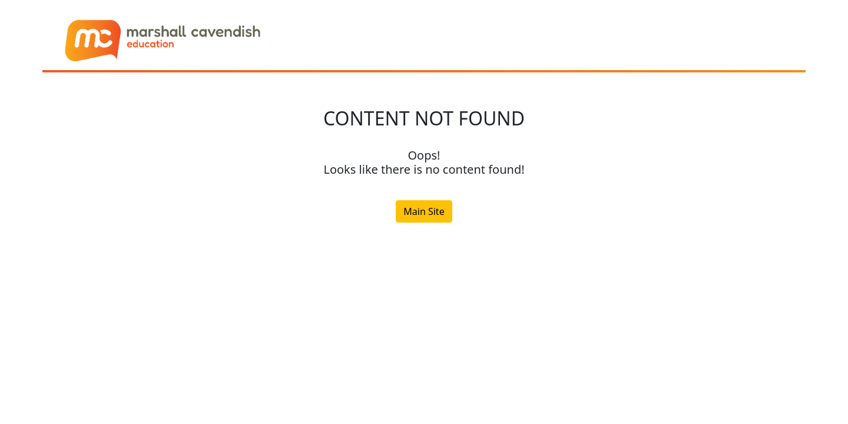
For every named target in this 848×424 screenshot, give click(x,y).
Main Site (423, 211)
